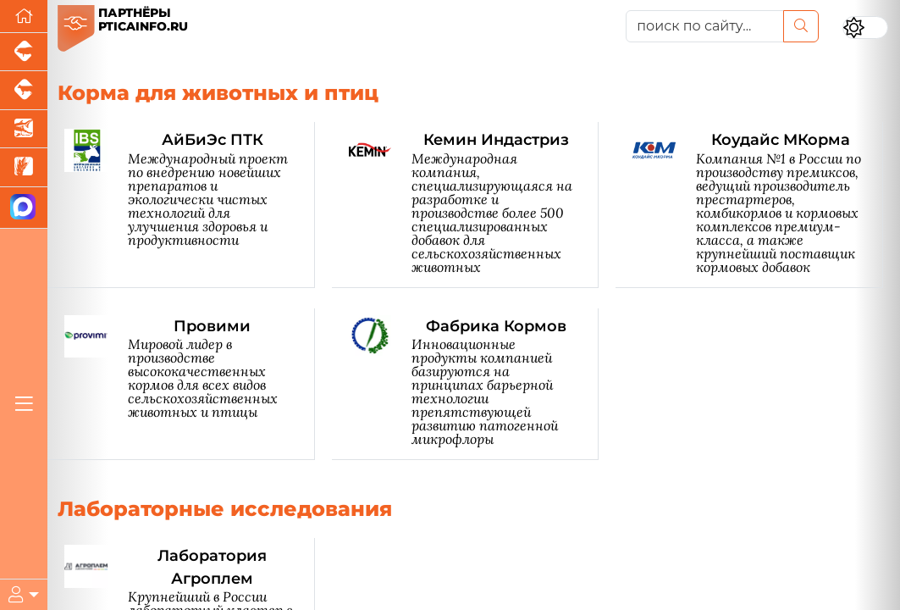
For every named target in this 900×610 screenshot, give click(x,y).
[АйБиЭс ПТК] (189, 204)
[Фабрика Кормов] (474, 384)
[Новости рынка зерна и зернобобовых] (23, 167)
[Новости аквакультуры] (23, 129)
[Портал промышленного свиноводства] (23, 52)
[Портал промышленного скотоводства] (23, 90)
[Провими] (189, 384)
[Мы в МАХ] (23, 208)
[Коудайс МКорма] (758, 204)
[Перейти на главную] (23, 16)
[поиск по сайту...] (705, 26)
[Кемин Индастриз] (474, 204)
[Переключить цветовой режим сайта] (865, 27)
